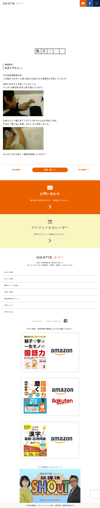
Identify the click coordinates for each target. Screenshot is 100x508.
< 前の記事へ (16, 170)
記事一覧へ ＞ (50, 170)
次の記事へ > (84, 170)
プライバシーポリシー (53, 321)
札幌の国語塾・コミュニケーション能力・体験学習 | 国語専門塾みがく (50, 505)
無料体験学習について (11, 298)
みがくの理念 (8, 272)
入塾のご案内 (8, 292)
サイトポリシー (37, 321)
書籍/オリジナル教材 (11, 285)
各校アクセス (8, 305)
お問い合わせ (8, 312)
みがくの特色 (8, 279)
